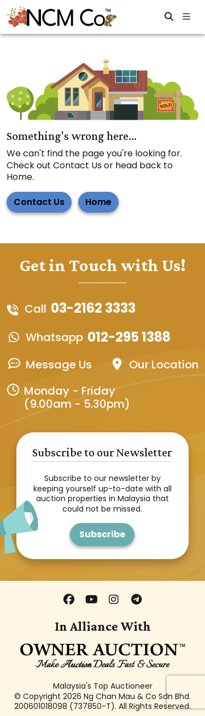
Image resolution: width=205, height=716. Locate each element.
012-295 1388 (129, 337)
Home (98, 202)
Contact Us (39, 202)
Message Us (59, 364)
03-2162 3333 (93, 308)
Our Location (163, 364)
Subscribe (102, 534)
